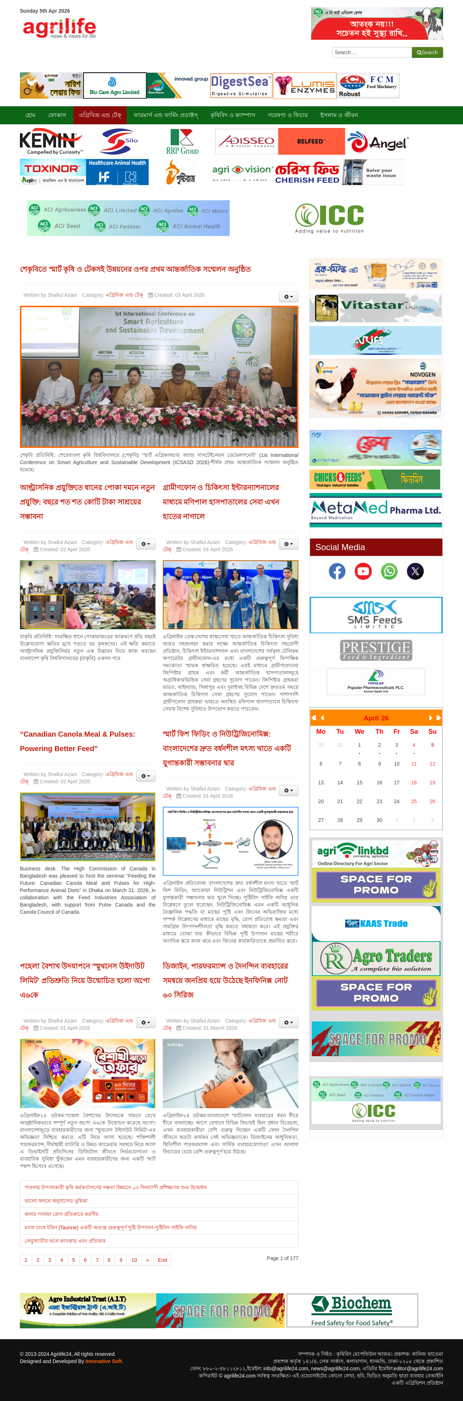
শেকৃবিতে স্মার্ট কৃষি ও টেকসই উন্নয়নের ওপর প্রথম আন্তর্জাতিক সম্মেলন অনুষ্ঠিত (135, 269)
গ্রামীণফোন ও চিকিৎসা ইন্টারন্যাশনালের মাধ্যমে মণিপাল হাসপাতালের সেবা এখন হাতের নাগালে (221, 502)
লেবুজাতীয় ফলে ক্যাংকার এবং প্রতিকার (65, 1241)
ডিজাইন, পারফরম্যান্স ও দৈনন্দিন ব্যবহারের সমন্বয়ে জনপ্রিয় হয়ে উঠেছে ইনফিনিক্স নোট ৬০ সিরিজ (225, 980)
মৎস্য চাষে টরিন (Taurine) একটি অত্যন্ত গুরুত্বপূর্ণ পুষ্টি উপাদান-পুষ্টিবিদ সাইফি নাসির (111, 1227)
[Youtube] (363, 571)
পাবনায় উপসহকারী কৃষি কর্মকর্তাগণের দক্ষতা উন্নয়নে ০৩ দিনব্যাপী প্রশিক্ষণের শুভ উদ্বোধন (116, 1187)
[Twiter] (415, 571)
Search (427, 52)
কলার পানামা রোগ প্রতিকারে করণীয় (61, 1214)
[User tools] (288, 296)
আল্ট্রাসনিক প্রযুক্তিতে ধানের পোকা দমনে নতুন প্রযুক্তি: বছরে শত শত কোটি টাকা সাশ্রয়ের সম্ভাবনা (87, 502)
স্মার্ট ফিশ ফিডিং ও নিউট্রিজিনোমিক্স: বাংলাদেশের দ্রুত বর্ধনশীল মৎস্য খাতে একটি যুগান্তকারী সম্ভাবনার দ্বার (227, 748)
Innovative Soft (103, 1361)
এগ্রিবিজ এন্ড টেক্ (124, 295)
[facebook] (337, 571)
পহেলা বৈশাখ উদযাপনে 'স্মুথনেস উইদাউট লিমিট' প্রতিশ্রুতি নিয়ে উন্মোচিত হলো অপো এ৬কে (85, 980)
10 (134, 1260)
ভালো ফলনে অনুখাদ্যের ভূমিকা (56, 1201)
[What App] (389, 571)
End (162, 1260)
